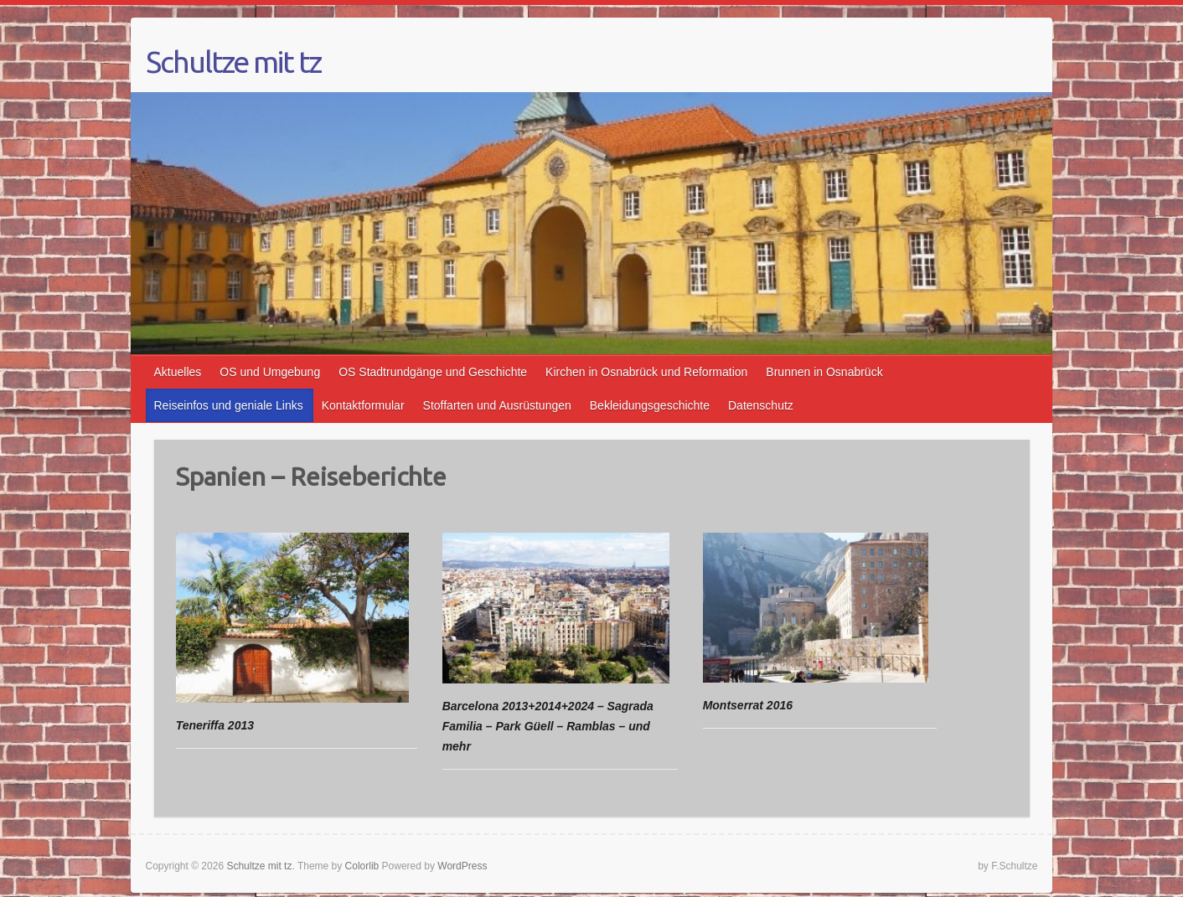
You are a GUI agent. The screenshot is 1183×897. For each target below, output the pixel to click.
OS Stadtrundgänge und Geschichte (432, 372)
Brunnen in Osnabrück (824, 372)
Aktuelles (178, 372)
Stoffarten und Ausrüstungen (497, 405)
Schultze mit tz (233, 62)
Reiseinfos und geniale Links (228, 405)
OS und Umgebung (270, 372)
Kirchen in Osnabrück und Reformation (646, 372)
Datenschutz (760, 405)
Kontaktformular (363, 405)
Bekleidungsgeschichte (650, 405)
